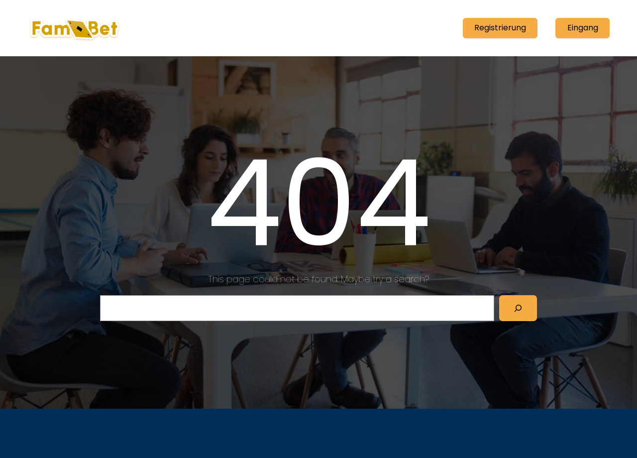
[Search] (518, 308)
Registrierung (500, 27)
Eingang (582, 27)
